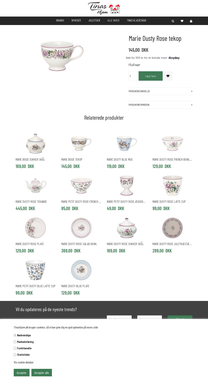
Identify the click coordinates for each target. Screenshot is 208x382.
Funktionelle (24, 348)
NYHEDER (76, 20)
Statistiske (23, 354)
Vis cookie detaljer (24, 362)
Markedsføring (25, 341)
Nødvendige (24, 335)
